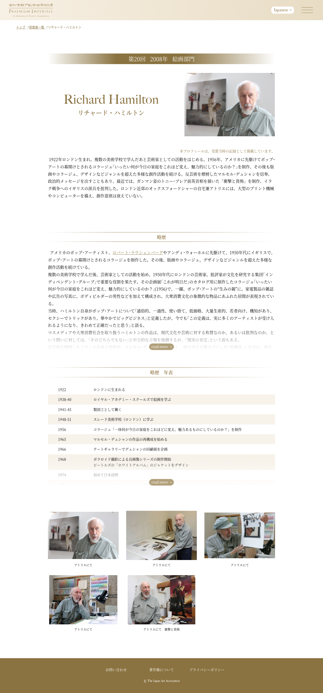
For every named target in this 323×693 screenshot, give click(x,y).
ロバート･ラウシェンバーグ (138, 252)
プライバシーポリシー (207, 669)
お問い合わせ (116, 669)
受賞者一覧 (37, 27)
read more (159, 346)
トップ (21, 27)
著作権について (161, 669)
